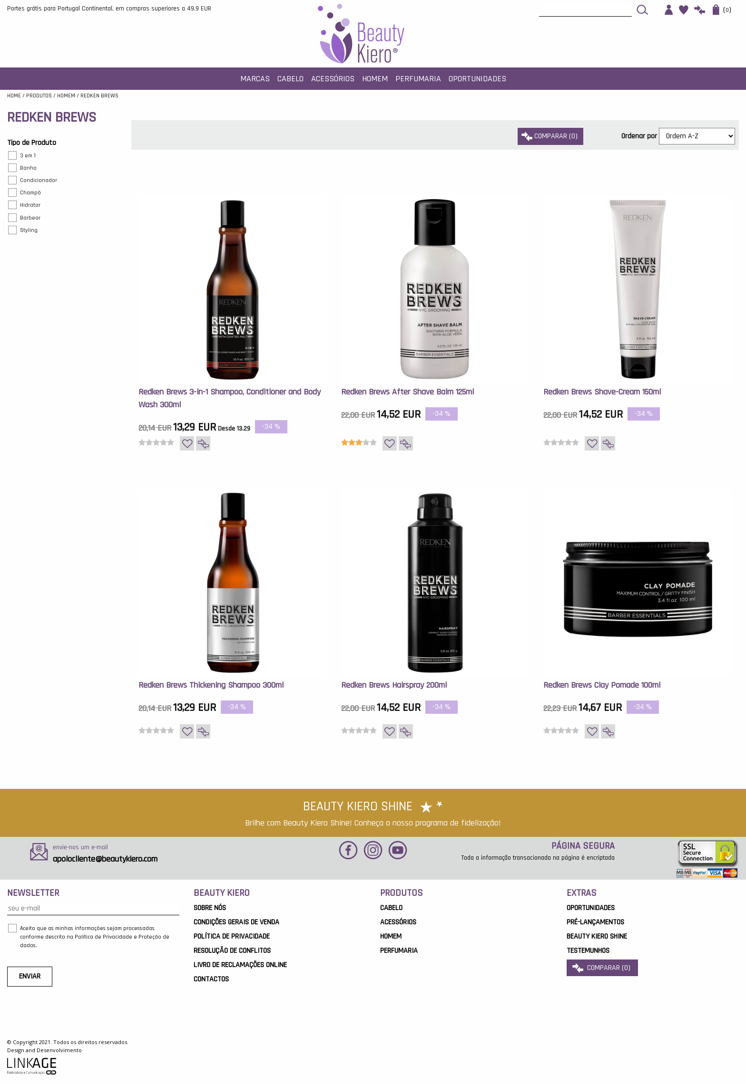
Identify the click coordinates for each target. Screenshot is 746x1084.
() (722, 10)
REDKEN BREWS (99, 95)
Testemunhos (588, 951)
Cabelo (391, 908)
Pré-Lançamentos (595, 922)
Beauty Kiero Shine (597, 936)
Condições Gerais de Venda (236, 922)
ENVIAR (29, 976)
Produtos (39, 95)
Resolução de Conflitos (232, 951)
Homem (66, 95)
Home (14, 95)
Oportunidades (477, 78)
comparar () (550, 136)
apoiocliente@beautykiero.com (105, 859)
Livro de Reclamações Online (240, 965)
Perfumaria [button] (418, 78)
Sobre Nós (210, 908)
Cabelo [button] (290, 78)
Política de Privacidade (232, 936)
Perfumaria (399, 951)
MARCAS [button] (255, 78)
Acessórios (398, 922)
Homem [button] (375, 78)
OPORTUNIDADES (591, 908)
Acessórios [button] (332, 78)
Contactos (211, 979)
